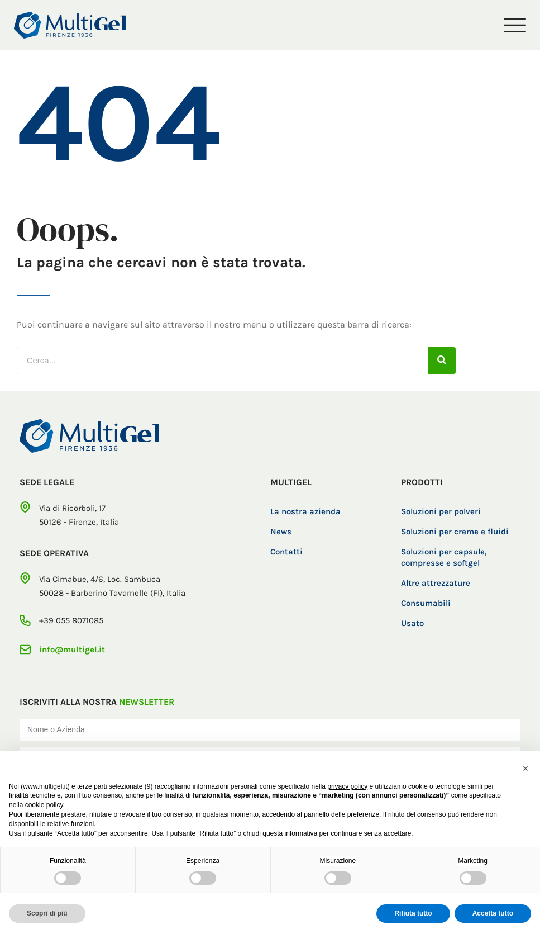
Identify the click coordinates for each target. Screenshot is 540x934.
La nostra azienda (305, 511)
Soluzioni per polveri (441, 511)
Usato (412, 623)
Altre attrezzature (435, 583)
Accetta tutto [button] (492, 913)
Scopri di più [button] (47, 913)
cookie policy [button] (44, 805)
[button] (525, 768)
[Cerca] (442, 360)
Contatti (286, 552)
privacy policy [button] (347, 786)
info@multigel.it (72, 649)
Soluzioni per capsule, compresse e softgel (444, 557)
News (280, 532)
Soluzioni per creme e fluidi (455, 532)
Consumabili (426, 603)
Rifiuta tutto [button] (413, 913)
